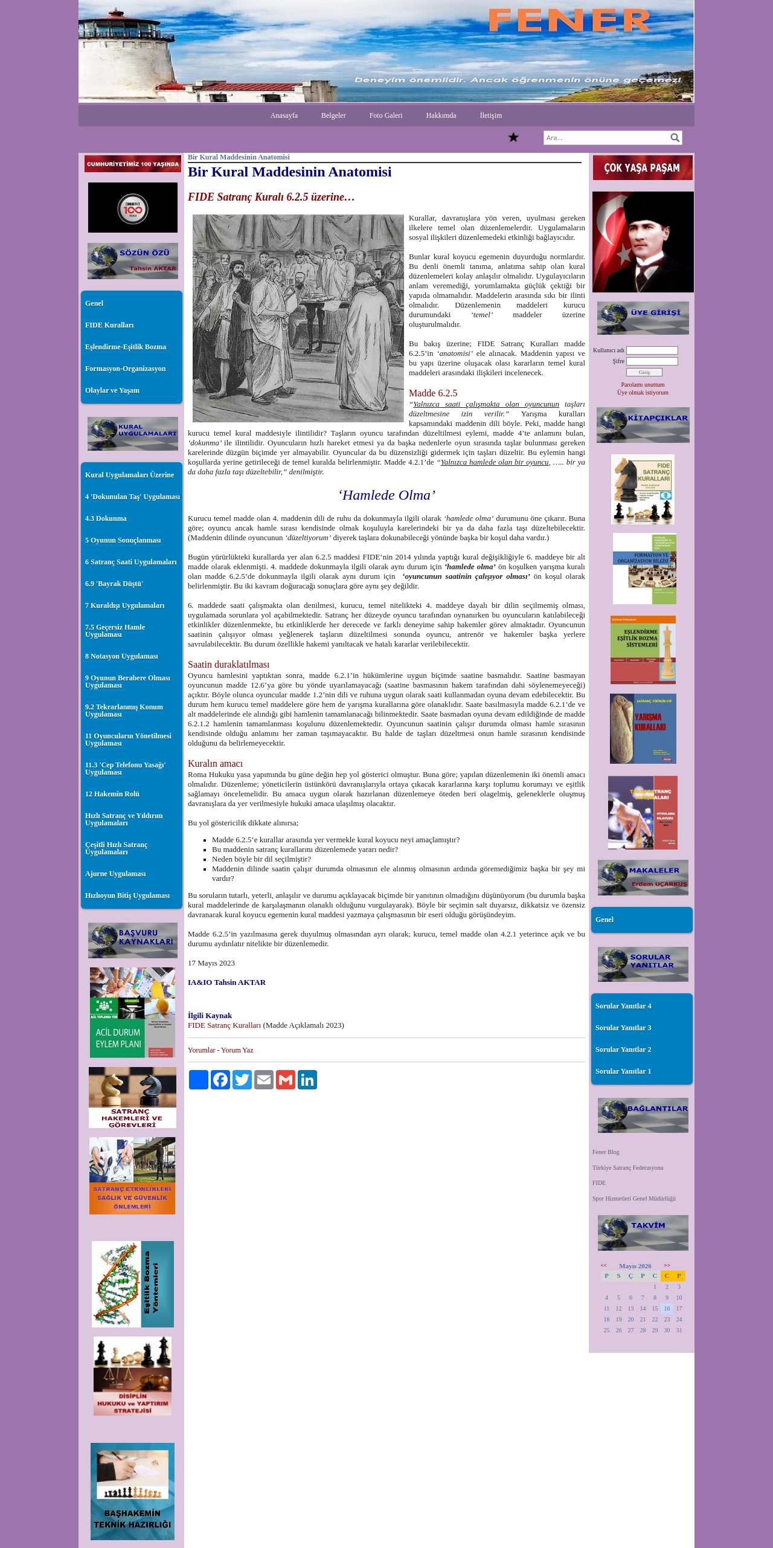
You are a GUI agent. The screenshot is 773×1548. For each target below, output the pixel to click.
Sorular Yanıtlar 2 (623, 1049)
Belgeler (333, 115)
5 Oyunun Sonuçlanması (123, 540)
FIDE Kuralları (109, 325)
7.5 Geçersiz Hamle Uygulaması (115, 631)
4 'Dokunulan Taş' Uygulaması (132, 496)
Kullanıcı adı (608, 350)
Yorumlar (201, 1050)
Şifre (618, 361)
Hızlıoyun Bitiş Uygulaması (127, 895)
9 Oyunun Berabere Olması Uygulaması (127, 681)
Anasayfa (284, 115)
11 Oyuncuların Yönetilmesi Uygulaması (128, 739)
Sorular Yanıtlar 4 (623, 1006)
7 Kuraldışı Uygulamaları (124, 605)
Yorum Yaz (237, 1050)
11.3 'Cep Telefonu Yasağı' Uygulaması (125, 768)
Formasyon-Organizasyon (125, 368)
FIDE (599, 1182)
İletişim (491, 115)
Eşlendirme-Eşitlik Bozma (125, 347)
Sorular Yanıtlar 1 (623, 1071)
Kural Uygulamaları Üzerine (129, 475)
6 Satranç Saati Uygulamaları (131, 562)
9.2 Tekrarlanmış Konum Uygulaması (124, 710)
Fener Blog (606, 1152)
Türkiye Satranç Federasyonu (628, 1167)
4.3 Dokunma (106, 518)
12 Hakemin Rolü (112, 794)
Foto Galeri (386, 115)
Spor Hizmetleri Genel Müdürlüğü (634, 1198)
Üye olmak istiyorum (643, 392)
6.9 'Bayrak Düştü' (114, 583)
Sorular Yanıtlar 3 (623, 1028)
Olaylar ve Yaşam (112, 390)
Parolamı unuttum (643, 384)
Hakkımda (441, 115)
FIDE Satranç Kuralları (225, 1025)
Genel (94, 303)
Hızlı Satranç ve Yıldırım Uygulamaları (124, 819)
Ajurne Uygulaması (115, 873)
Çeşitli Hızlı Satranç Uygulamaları (116, 848)
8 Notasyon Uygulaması (121, 656)
